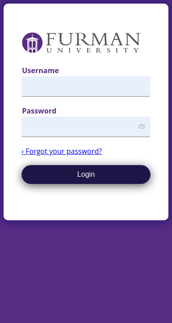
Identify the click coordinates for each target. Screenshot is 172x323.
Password (39, 111)
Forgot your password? (62, 151)
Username (40, 70)
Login (86, 174)
